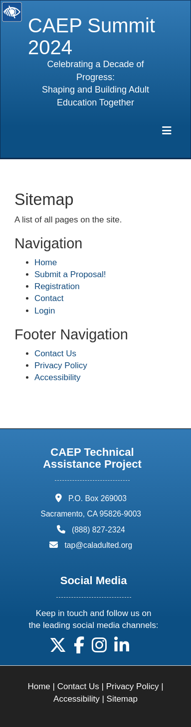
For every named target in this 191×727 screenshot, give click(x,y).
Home (45, 262)
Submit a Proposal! (70, 274)
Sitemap (122, 699)
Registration (57, 286)
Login (44, 310)
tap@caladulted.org (99, 545)
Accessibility (57, 377)
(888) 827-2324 (98, 529)
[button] (57, 648)
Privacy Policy (60, 365)
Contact (49, 298)
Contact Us (55, 353)
